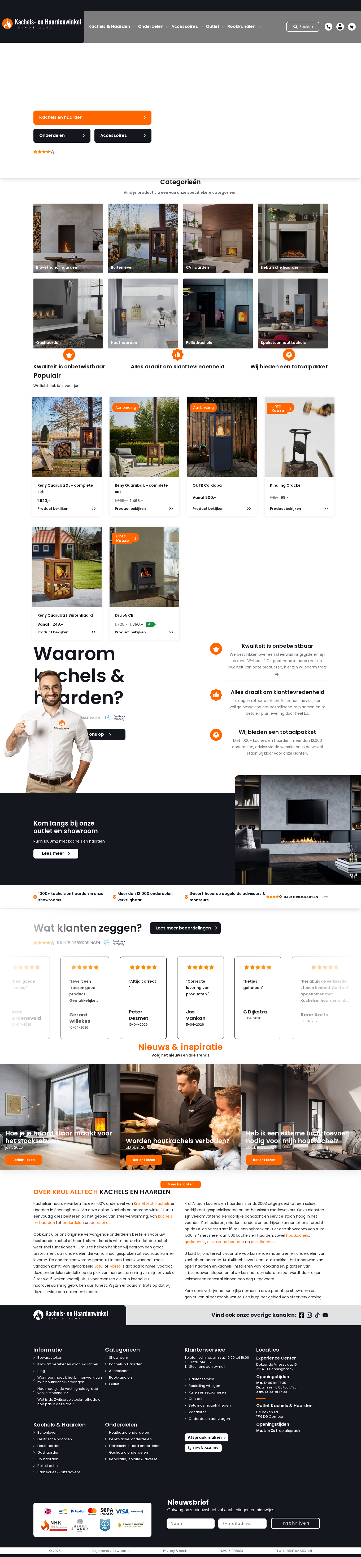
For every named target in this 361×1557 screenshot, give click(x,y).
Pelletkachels (199, 342)
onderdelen (73, 1222)
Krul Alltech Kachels (152, 1203)
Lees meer (56, 853)
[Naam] (190, 1523)
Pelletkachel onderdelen (130, 1439)
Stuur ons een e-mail (205, 1367)
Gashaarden (48, 342)
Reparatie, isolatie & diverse (133, 1459)
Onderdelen (150, 26)
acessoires (100, 1222)
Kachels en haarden (92, 117)
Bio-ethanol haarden (56, 267)
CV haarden (197, 267)
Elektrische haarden (280, 267)
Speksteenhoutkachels (283, 342)
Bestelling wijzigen (204, 1386)
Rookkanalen (241, 26)
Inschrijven (295, 1523)
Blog (41, 1371)
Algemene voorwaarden (112, 1551)
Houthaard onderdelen (129, 1432)
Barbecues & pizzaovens (59, 1472)
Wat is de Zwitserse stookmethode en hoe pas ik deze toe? (70, 1402)
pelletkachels (263, 1241)
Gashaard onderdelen (128, 1452)
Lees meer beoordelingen (187, 928)
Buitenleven (122, 267)
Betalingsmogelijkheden (210, 1405)
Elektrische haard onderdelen (134, 1446)
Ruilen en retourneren (207, 1392)
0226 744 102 (198, 1362)
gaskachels (195, 1241)
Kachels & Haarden (109, 26)
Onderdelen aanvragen (209, 1419)
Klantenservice (201, 1379)
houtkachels (297, 1235)
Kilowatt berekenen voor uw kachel (67, 1364)
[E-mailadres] (242, 1523)
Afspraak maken (206, 1437)
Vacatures (198, 1412)
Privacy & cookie (176, 1551)
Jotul (98, 1266)
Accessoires (184, 26)
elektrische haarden (225, 1241)
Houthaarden (124, 342)
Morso (115, 1266)
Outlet (212, 26)
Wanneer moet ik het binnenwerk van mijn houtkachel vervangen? (69, 1380)
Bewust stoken (49, 1358)
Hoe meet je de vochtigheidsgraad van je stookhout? (67, 1391)
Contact (195, 1399)
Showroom (118, 1358)
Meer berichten (181, 1184)
